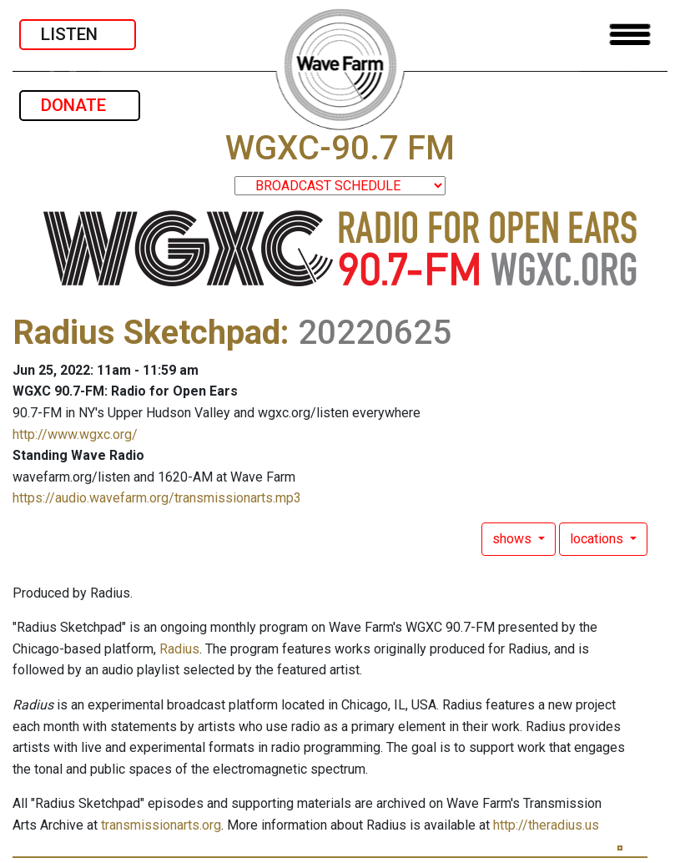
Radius (179, 649)
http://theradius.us (546, 825)
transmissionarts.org (161, 825)
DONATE (79, 105)
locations (598, 539)
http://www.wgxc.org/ (75, 434)
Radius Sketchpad (146, 332)
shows (513, 539)
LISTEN (77, 34)
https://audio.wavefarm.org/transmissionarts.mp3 (157, 498)
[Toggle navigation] (630, 34)
